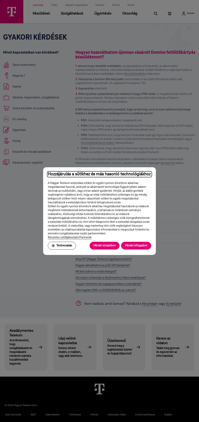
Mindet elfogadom (136, 245)
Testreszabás (62, 245)
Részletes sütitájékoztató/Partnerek (70, 237)
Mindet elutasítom (104, 245)
